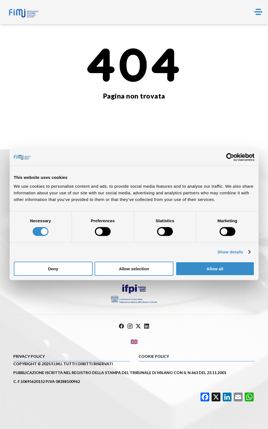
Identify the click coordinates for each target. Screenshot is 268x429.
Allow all (215, 268)
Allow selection (134, 268)
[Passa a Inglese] (134, 342)
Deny (53, 268)
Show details (230, 252)
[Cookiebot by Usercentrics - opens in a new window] (230, 157)
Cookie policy (154, 356)
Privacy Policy (29, 356)
